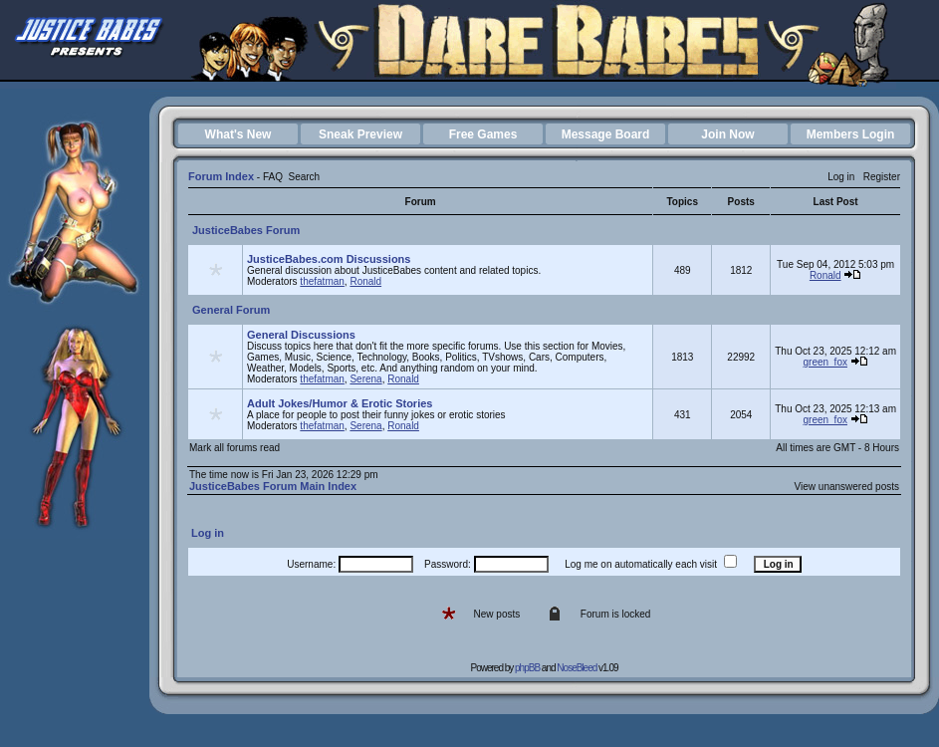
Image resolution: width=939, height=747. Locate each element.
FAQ (273, 176)
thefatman (322, 281)
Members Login (851, 134)
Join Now (727, 134)
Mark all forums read (234, 447)
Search (304, 176)
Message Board (606, 134)
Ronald (365, 281)
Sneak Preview (360, 134)
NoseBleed (576, 667)
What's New (238, 134)
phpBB (527, 667)
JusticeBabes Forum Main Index (272, 486)
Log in (840, 176)
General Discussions (301, 335)
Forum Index (221, 176)
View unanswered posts (847, 486)
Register (881, 176)
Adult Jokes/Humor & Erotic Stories (339, 403)
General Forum (231, 310)
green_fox (824, 362)
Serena (365, 379)
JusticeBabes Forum (246, 230)
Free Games (483, 134)
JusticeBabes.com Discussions (328, 259)
